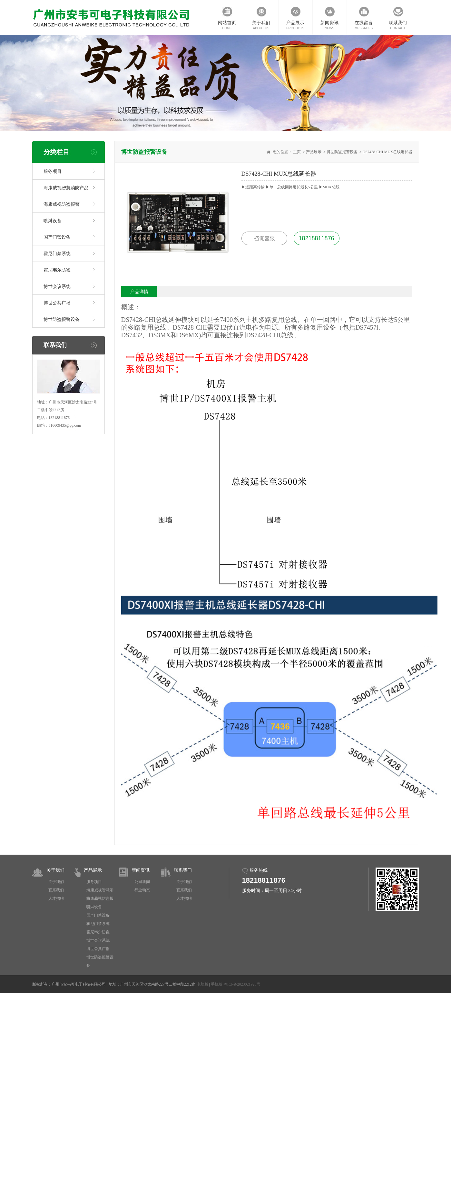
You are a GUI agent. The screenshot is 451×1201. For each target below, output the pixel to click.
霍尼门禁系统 (57, 253)
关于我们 (55, 870)
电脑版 (202, 984)
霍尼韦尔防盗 (57, 270)
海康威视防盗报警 (62, 204)
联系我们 (56, 890)
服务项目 (53, 171)
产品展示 (313, 152)
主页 (297, 152)
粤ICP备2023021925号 (241, 984)
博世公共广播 (57, 303)
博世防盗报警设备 (62, 319)
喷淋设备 (53, 220)
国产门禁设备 (57, 237)
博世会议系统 (57, 286)
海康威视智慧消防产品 (66, 187)
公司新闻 (142, 881)
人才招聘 (56, 898)
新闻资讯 (141, 870)
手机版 (216, 984)
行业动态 (142, 890)
